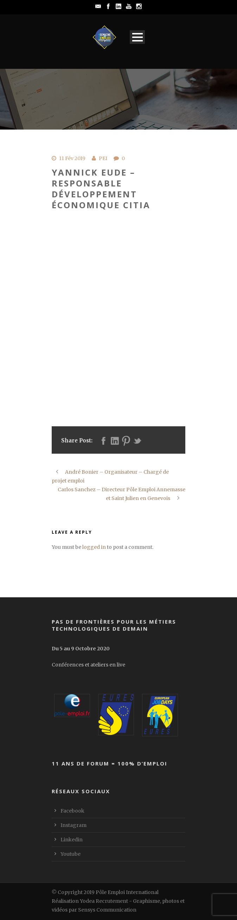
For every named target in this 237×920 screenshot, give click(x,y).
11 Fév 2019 (72, 158)
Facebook (72, 811)
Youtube (70, 854)
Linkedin (71, 839)
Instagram (73, 825)
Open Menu (137, 37)
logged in (94, 547)
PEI (103, 158)
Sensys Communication (107, 910)
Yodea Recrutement (104, 901)
